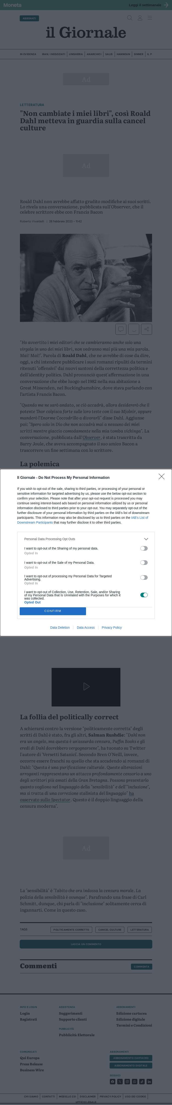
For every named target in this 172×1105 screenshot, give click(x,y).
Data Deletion (60, 627)
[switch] (144, 548)
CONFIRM (52, 611)
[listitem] (86, 539)
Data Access (86, 627)
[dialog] (86, 552)
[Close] (163, 478)
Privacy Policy (112, 627)
